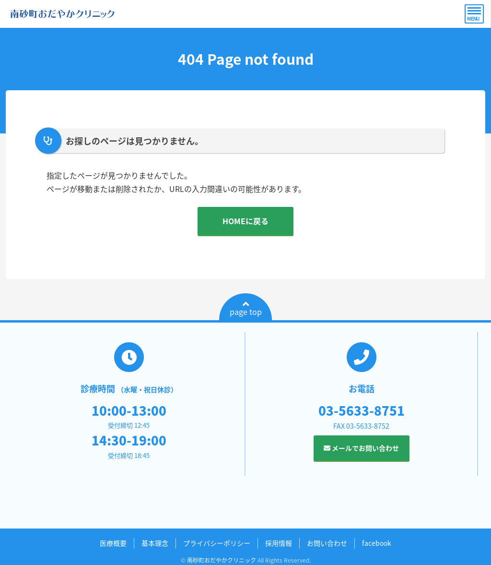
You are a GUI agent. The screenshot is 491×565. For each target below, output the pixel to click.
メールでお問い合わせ (361, 448)
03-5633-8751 (361, 410)
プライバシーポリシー (216, 543)
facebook (376, 543)
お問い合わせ (327, 543)
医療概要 (113, 543)
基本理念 (154, 543)
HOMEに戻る (245, 221)
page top (246, 308)
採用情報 (278, 543)
